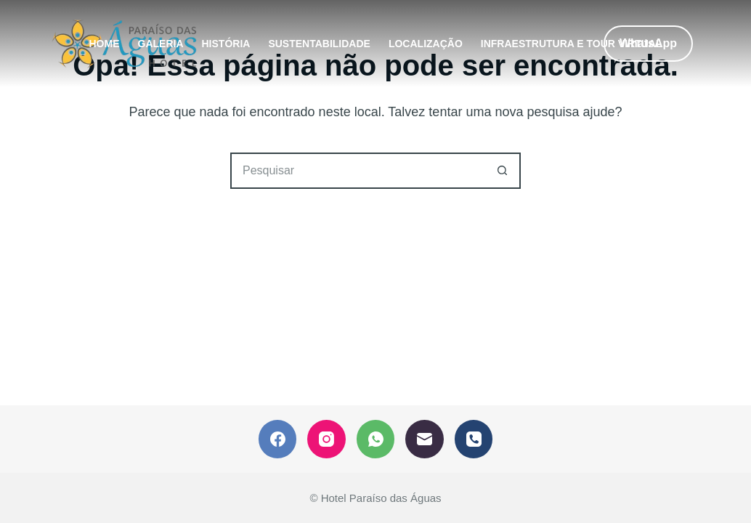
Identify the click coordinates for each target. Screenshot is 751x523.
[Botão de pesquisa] (502, 171)
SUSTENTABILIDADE (319, 43)
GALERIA (161, 43)
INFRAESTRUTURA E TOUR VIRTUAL (571, 43)
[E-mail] (424, 439)
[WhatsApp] (376, 439)
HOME (104, 43)
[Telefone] (474, 439)
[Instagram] (326, 439)
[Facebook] (278, 439)
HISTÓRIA (226, 43)
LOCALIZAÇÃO (426, 43)
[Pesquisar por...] (357, 171)
